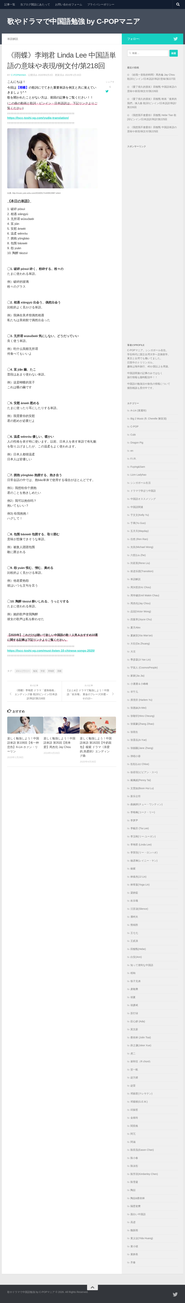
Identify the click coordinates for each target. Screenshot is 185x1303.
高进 (132, 1222)
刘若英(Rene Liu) (140, 563)
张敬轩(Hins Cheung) (142, 715)
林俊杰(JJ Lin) (138, 876)
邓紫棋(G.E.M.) (139, 1101)
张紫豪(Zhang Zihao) (142, 723)
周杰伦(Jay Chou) (140, 603)
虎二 (132, 1053)
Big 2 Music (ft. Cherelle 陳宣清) (148, 418)
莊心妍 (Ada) (137, 1021)
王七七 (134, 933)
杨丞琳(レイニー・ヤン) (143, 860)
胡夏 (132, 997)
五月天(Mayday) (139, 531)
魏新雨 (134, 1230)
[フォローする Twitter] (175, 39)
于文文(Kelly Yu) (139, 514)
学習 (43, 671)
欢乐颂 (134, 900)
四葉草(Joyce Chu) (141, 619)
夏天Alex (135, 627)
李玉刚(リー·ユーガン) (143, 836)
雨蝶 (59, 671)
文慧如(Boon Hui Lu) (142, 788)
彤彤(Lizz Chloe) (139, 764)
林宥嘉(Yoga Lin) (140, 884)
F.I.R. (133, 458)
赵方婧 (134, 1077)
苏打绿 (134, 1013)
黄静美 (134, 1254)
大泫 (132, 651)
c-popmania (18, 75)
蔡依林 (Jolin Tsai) (140, 1037)
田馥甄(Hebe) (138, 949)
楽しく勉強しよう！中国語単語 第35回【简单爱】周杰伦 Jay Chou (59, 742)
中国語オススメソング (143, 498)
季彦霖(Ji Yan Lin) (140, 659)
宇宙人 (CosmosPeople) (144, 667)
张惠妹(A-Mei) (138, 707)
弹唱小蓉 (135, 756)
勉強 (35, 671)
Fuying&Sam (137, 466)
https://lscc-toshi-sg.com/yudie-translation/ (38, 118)
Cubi (133, 434)
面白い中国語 (138, 1214)
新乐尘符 (135, 796)
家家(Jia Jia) (137, 675)
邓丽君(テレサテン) (141, 1093)
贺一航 (134, 1069)
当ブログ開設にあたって (35, 4)
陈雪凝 (134, 1181)
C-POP (134, 426)
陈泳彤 (134, 1165)
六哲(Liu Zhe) (138, 555)
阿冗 (132, 1133)
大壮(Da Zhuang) (140, 643)
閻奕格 (134, 1125)
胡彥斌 (134, 1005)
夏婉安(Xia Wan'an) (141, 635)
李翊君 (51, 671)
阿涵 (132, 1141)
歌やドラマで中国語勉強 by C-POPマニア (73, 21)
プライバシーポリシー (100, 4)
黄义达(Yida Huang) (141, 1238)
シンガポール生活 (140, 482)
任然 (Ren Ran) (139, 539)
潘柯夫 (134, 916)
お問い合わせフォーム (68, 4)
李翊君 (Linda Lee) (141, 844)
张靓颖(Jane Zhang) (141, 748)
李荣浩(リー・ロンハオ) (143, 852)
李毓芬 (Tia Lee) (139, 828)
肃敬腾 (134, 989)
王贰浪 (134, 940)
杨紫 (132, 868)
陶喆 (132, 1190)
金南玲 (134, 1117)
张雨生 (134, 732)
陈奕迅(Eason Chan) (142, 1149)
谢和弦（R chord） (141, 1061)
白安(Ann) (136, 957)
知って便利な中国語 (141, 965)
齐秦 (132, 1262)
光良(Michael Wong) (141, 547)
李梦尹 (134, 820)
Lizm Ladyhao (138, 474)
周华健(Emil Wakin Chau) (144, 595)
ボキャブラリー (23, 671)
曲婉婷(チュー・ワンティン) (146, 804)
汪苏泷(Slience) (139, 908)
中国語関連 (136, 507)
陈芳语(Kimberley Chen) (144, 1174)
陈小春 (134, 1157)
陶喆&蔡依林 (137, 1198)
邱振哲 (134, 1109)
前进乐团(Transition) (141, 571)
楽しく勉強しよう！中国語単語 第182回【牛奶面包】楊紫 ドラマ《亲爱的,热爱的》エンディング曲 (96, 747)
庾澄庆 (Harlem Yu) (141, 699)
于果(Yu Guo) (138, 523)
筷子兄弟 (135, 981)
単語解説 (12, 38)
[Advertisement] (152, 240)
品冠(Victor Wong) (140, 611)
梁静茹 (134, 892)
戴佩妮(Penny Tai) (140, 780)
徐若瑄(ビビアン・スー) (143, 772)
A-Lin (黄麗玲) (138, 410)
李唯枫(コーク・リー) (142, 812)
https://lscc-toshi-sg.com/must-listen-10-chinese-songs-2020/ (51, 650)
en (131, 450)
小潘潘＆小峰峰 (139, 683)
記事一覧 (9, 4)
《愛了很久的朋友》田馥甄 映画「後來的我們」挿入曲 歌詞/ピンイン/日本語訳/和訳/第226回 (152, 103)
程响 (132, 973)
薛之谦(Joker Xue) (140, 1045)
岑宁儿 (134, 691)
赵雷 (132, 1085)
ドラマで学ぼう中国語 (143, 490)
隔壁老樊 (135, 1206)
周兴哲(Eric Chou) (140, 587)
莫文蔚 (134, 1029)
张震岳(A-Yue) (138, 739)
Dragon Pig (136, 442)
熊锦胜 (134, 924)
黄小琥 (134, 1246)
